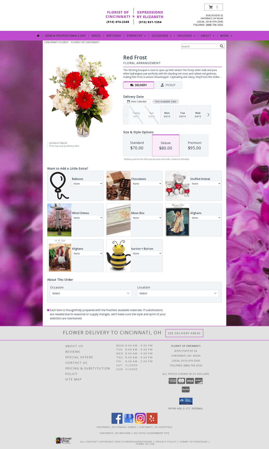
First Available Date (165, 101)
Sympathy (137, 36)
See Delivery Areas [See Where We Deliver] (184, 333)
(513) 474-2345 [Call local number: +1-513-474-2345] (214, 21)
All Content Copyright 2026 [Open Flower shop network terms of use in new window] (100, 441)
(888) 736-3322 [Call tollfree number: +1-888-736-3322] (214, 24)
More (226, 36)
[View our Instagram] (140, 422)
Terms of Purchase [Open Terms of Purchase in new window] (194, 441)
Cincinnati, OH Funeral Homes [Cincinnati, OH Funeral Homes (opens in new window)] (116, 426)
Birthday (113, 36)
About (208, 36)
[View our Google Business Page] (128, 422)
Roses (96, 36)
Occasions (162, 36)
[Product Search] (200, 46)
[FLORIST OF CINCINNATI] (134, 15)
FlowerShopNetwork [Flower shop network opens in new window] (137, 441)
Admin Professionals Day (65, 36)
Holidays (186, 36)
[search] (221, 46)
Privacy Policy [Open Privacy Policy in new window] (166, 441)
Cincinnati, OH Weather (115, 432)
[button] (213, 7)
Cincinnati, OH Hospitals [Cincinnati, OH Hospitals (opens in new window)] (155, 426)
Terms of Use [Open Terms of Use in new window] (145, 443)
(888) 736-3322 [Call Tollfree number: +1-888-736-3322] (192, 365)
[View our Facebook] (117, 422)
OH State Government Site (151, 432)
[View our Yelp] (152, 422)
